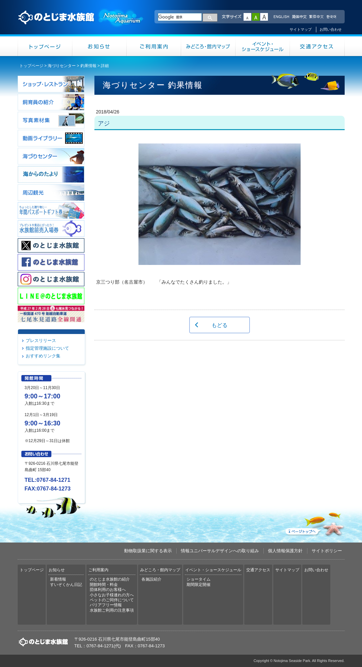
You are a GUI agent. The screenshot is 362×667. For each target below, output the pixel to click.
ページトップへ (314, 523)
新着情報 (58, 579)
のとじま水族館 (81, 23)
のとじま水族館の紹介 (110, 579)
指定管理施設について (47, 348)
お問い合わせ (331, 29)
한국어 (332, 17)
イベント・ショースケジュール (263, 46)
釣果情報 (88, 65)
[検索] (180, 17)
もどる (220, 325)
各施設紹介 (151, 579)
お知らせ (99, 46)
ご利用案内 (154, 46)
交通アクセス (317, 46)
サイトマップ (301, 29)
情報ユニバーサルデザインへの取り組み (220, 550)
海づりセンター (62, 65)
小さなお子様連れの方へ (112, 595)
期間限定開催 (199, 584)
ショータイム (199, 579)
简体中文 (299, 17)
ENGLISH (281, 17)
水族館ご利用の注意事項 (112, 610)
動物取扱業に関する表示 (148, 550)
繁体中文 (316, 17)
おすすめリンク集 (43, 355)
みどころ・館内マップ (208, 46)
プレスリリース (41, 340)
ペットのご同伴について (112, 600)
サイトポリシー (327, 550)
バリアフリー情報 (106, 605)
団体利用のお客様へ (108, 589)
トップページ (45, 46)
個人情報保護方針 (285, 550)
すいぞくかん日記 (66, 584)
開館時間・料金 (104, 584)
